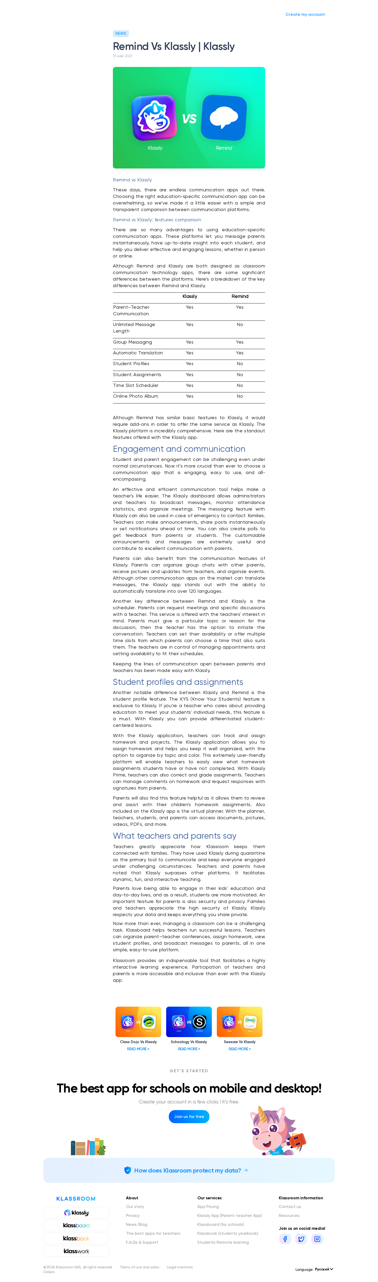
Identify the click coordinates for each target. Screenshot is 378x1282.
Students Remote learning (223, 1242)
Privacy (133, 1215)
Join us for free (189, 1116)
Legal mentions (180, 1267)
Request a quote (202, 14)
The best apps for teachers (153, 1233)
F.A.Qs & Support (142, 1242)
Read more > (138, 1049)
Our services (133, 14)
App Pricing (208, 1206)
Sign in (267, 14)
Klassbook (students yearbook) (227, 1233)
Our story (101, 14)
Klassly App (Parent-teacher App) (229, 1215)
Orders (49, 1272)
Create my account (305, 14)
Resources (289, 1215)
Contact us (290, 1206)
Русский (324, 1269)
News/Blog (169, 14)
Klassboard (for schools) (220, 1224)
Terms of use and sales (139, 1267)
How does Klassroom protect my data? (187, 1170)
